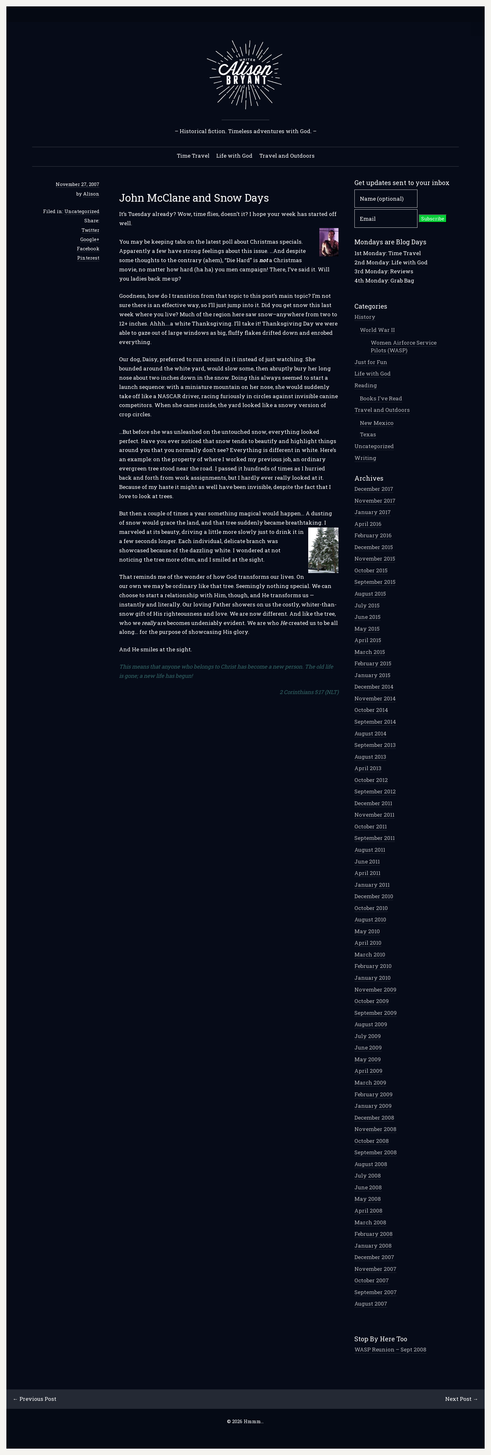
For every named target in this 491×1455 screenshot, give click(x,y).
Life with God (234, 155)
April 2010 (367, 942)
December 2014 (374, 686)
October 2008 (371, 1140)
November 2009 (375, 989)
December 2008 (374, 1117)
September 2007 (375, 1292)
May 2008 (367, 1198)
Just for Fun (370, 362)
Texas (368, 434)
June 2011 (367, 861)
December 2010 (373, 896)
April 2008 (368, 1210)
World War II (377, 329)
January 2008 (373, 1245)
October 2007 (371, 1280)
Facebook (88, 248)
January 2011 (372, 884)
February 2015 (372, 663)
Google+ (89, 239)
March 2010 (369, 954)
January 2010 (372, 977)
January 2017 (372, 512)
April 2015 (367, 640)
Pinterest (88, 257)
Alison (91, 193)
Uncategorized (81, 211)
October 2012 (371, 780)
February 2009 (373, 1094)
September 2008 (375, 1152)
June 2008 (368, 1187)
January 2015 (372, 675)
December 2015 (373, 547)
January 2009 (373, 1105)
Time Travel (193, 155)
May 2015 (367, 628)
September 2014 (375, 721)
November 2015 (374, 558)
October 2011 (370, 826)
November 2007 (375, 1268)
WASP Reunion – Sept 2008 (390, 1349)
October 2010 (371, 908)
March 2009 (370, 1082)
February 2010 (373, 966)
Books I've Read (381, 398)
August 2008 (370, 1164)
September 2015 (374, 581)
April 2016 (367, 523)
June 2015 (367, 616)
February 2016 (373, 535)
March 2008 (370, 1222)
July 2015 (367, 605)
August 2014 (370, 733)
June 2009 (368, 1047)
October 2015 (371, 570)
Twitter (90, 230)
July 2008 (367, 1175)
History (364, 316)
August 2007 (370, 1303)
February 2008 (373, 1233)
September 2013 (375, 745)
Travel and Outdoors (287, 155)
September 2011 (374, 838)
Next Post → (461, 1398)
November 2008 (375, 1129)
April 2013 (367, 768)
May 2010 (367, 931)
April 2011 (367, 873)
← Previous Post (34, 1398)
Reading (365, 385)
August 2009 (370, 1024)
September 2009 (375, 1012)
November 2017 (374, 500)
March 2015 (369, 652)
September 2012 (375, 791)
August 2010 (370, 919)
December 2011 (373, 803)
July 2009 (367, 1036)
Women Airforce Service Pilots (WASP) (404, 346)
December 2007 (374, 1257)
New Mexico (377, 422)
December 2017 (373, 488)
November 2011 (374, 814)
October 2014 (371, 709)
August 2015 (370, 593)
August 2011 (369, 849)
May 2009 (367, 1059)
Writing (365, 458)
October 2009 (371, 1001)
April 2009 (368, 1070)
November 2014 (375, 698)
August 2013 (370, 756)
